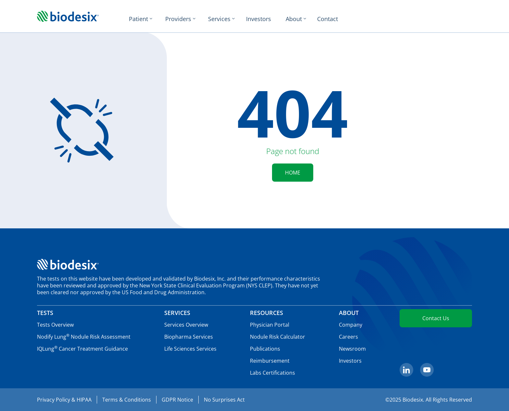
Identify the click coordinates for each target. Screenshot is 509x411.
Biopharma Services (188, 336)
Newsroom (352, 348)
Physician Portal (269, 324)
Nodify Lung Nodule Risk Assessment (83, 336)
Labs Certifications (272, 372)
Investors (258, 19)
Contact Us (435, 318)
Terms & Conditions (126, 399)
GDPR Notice (177, 399)
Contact (327, 19)
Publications (265, 348)
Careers (348, 336)
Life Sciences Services (190, 348)
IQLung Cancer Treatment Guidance (82, 348)
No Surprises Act (224, 399)
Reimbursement (270, 360)
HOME (292, 172)
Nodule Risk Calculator (277, 336)
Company (350, 324)
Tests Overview (55, 324)
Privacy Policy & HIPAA (64, 399)
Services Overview (186, 324)
